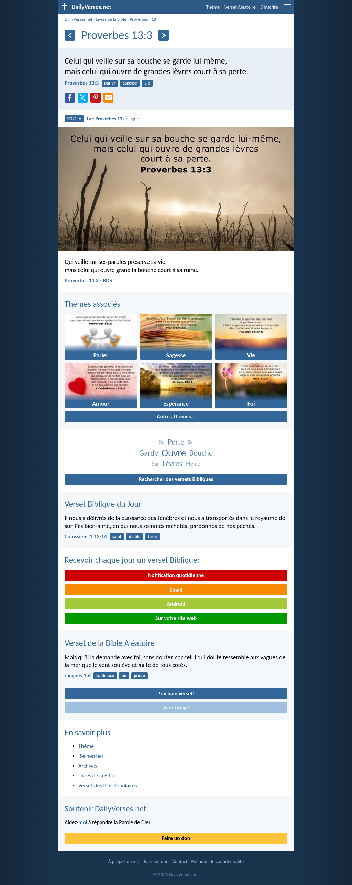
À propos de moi (124, 861)
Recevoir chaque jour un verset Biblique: (132, 560)
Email (176, 589)
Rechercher (91, 756)
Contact (179, 861)
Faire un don (176, 838)
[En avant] (163, 35)
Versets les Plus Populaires (107, 785)
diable (134, 536)
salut (116, 536)
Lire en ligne (113, 118)
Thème (213, 7)
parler (109, 83)
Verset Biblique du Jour (103, 504)
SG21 (74, 118)
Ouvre (174, 453)
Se (161, 442)
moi (82, 822)
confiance (105, 675)
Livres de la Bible (111, 19)
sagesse (130, 83)
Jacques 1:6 (78, 675)
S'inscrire (269, 7)
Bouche (201, 453)
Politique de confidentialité (217, 861)
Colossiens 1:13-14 (86, 536)
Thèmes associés (92, 304)
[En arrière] (70, 35)
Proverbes (139, 19)
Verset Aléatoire (240, 7)
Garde (148, 453)
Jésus (152, 536)
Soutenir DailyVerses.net (105, 809)
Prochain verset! (176, 693)
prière (139, 675)
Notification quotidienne (176, 575)
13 (154, 19)
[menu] (287, 9)
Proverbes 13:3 (82, 83)
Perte (176, 442)
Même (193, 463)
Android (176, 604)
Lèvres (172, 463)
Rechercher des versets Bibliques (176, 479)
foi (124, 675)
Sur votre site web (176, 618)
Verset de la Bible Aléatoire (110, 643)
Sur (155, 463)
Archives (87, 766)
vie (147, 83)
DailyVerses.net (78, 19)
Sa (190, 442)
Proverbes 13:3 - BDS (88, 280)
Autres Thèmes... (176, 416)
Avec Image (176, 707)
